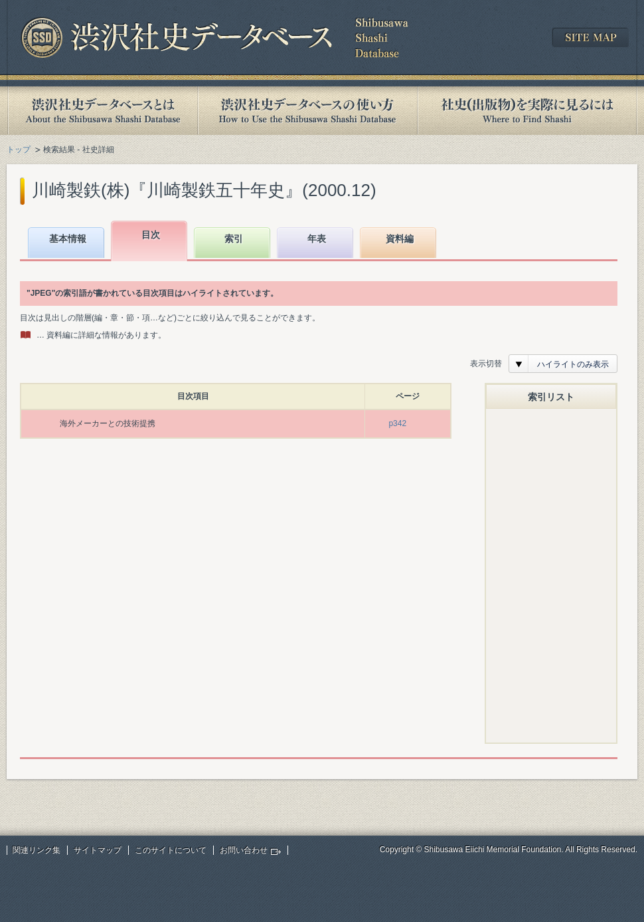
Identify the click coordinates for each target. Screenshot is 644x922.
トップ (19, 149)
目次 (150, 234)
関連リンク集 (36, 850)
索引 (233, 238)
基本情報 (67, 238)
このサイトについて (170, 850)
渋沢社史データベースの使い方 (307, 110)
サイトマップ (97, 850)
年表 (316, 238)
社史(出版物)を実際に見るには (527, 110)
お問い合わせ (244, 850)
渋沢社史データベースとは (102, 110)
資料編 (400, 238)
